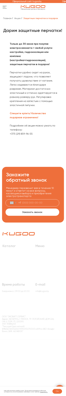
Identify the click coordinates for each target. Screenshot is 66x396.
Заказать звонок (32, 212)
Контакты (39, 276)
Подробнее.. (44, 392)
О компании (41, 259)
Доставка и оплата (44, 255)
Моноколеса (9, 276)
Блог (37, 267)
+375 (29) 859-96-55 (21, 133)
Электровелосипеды (13, 259)
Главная (7, 18)
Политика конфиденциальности (15, 334)
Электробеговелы (11, 263)
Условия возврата (38, 334)
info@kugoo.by (42, 291)
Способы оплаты (56, 334)
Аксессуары (8, 267)
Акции (17, 18)
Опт (37, 263)
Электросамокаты (11, 255)
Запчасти (7, 272)
